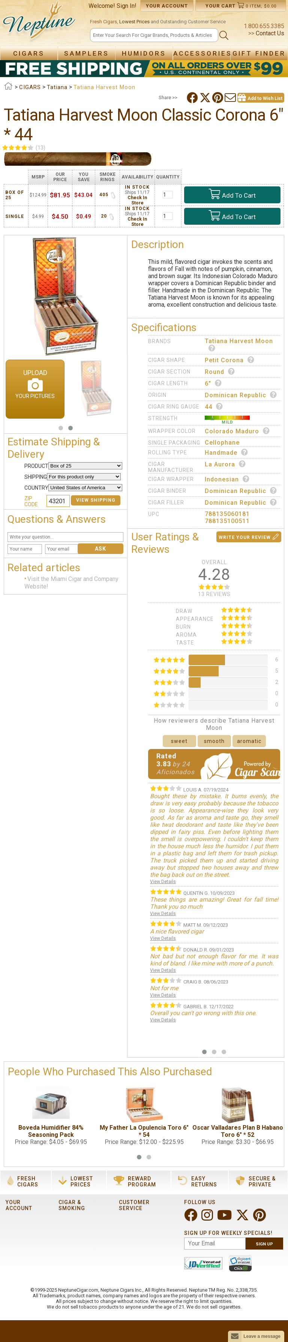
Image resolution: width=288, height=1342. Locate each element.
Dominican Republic (241, 395)
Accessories (202, 53)
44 (214, 406)
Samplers (86, 53)
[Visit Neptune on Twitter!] (243, 1218)
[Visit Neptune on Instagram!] (207, 1218)
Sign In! (126, 5)
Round (220, 371)
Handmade (226, 452)
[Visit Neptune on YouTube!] (225, 1218)
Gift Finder (259, 53)
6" (213, 383)
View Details (163, 881)
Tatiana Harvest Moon (239, 344)
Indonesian (227, 479)
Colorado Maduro (237, 431)
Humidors (144, 53)
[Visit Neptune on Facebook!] (191, 1218)
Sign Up (264, 1244)
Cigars (29, 53)
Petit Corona (230, 360)
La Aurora (225, 464)
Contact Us (269, 33)
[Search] (154, 35)
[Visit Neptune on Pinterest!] (260, 1218)
